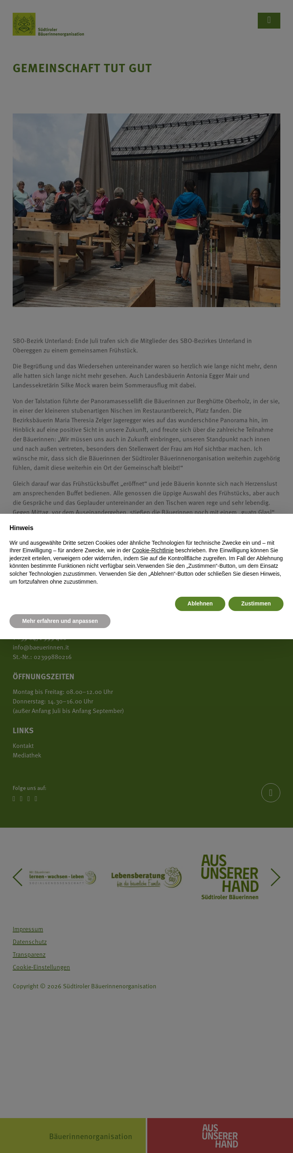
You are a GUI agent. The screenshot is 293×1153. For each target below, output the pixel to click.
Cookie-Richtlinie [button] (153, 550)
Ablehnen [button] (200, 603)
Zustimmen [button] (256, 603)
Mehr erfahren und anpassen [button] (60, 621)
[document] (146, 555)
